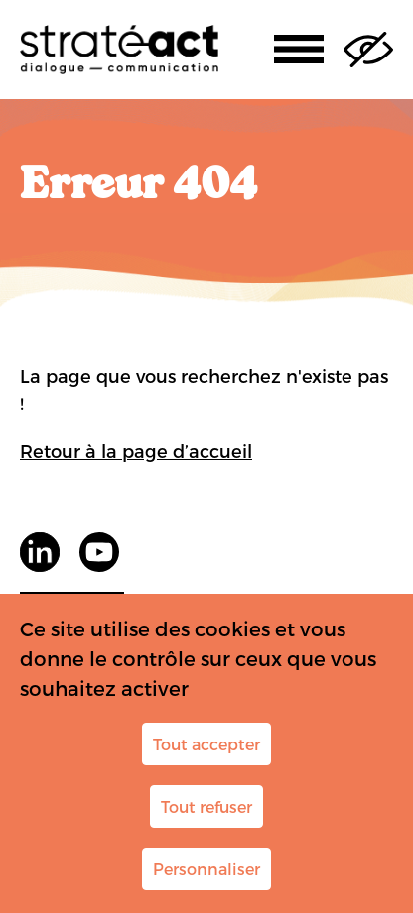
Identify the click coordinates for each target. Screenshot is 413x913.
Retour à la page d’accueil (136, 450)
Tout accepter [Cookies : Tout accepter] (206, 744)
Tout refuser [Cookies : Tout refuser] (206, 806)
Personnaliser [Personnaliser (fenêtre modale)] (206, 868)
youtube (99, 552)
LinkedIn (40, 552)
